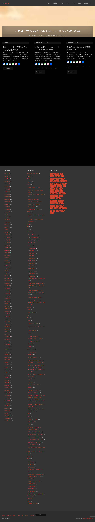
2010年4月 (7, 405)
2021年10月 (7, 186)
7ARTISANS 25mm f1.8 (33, 357)
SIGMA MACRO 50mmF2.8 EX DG (36, 447)
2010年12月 (7, 385)
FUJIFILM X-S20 (32, 261)
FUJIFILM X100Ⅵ (32, 276)
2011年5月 (6, 372)
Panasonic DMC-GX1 (33, 390)
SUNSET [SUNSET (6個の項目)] (52, 188)
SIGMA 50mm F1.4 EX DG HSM (35, 439)
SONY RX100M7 (32, 491)
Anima (84, 518)
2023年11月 (7, 178)
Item (28, 318)
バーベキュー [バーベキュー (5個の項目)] (53, 200)
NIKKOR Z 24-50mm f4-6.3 (35, 338)
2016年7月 (7, 242)
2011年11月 (7, 357)
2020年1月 (7, 199)
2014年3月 (7, 298)
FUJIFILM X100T (32, 273)
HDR (28, 315)
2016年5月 (7, 247)
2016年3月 (7, 250)
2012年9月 (7, 344)
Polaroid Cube (32, 352)
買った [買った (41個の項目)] (52, 213)
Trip (28, 501)
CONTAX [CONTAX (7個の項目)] (57, 176)
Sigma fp (5, 64)
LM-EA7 (69, 64)
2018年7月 (7, 217)
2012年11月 (7, 339)
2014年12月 (7, 278)
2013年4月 (7, 326)
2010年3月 (7, 408)
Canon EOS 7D (32, 206)
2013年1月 (6, 334)
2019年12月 (7, 201)
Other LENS (30, 354)
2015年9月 (7, 255)
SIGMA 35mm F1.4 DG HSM (35, 437)
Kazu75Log (5, 3)
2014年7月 (7, 291)
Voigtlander (47, 90)
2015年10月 (7, 252)
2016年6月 (7, 245)
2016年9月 (7, 237)
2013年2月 (7, 331)
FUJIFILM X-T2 (31, 266)
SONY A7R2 (31, 462)
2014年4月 (7, 296)
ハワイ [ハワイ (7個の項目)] (58, 198)
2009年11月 (7, 418)
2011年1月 (6, 382)
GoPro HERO (31, 312)
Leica (28, 320)
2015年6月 (7, 263)
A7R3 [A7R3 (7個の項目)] (51, 173)
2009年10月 (7, 421)
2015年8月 (7, 257)
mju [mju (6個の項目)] (51, 183)
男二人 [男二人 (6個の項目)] (62, 210)
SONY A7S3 (31, 467)
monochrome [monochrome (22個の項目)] (57, 183)
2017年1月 (6, 229)
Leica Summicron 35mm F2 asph (36, 326)
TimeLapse (30, 498)
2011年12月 (7, 354)
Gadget (29, 307)
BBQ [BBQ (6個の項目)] (61, 173)
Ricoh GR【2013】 (33, 419)
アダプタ (45, 64)
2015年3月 (7, 270)
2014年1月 (7, 303)
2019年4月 (7, 206)
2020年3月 (7, 194)
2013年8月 (7, 316)
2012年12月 (7, 336)
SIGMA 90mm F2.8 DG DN (34, 442)
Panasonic (30, 387)
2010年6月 (7, 400)
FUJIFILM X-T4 (31, 268)
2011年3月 (6, 377)
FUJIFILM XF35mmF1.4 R (34, 300)
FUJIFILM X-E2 (31, 250)
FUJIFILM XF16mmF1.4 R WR (35, 290)
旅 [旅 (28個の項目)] (51, 210)
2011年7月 (6, 367)
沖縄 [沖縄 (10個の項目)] (58, 210)
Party (28, 413)
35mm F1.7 (71, 88)
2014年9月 (7, 286)
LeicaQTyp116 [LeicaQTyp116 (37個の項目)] (63, 181)
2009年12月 (7, 415)
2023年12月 (7, 176)
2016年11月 (7, 232)
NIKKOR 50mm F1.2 (33, 336)
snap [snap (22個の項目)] (64, 186)
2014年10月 (7, 283)
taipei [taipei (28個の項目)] (61, 188)
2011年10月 (7, 359)
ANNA (28, 176)
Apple (28, 178)
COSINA (34, 35)
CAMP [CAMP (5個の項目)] (51, 176)
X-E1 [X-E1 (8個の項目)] (57, 191)
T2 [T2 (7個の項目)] (57, 188)
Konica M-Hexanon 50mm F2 (35, 360)
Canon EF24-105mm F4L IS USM (36, 194)
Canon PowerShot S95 (34, 209)
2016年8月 (7, 240)
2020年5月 (7, 189)
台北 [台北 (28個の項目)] (62, 205)
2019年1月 (7, 214)
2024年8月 (7, 173)
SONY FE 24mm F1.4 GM (34, 481)
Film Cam (29, 231)
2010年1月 (7, 413)
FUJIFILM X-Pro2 (32, 258)
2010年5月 (7, 403)
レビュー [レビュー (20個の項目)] (52, 205)
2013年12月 (7, 306)
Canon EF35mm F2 (33, 199)
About (27, 515)
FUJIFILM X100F (32, 271)
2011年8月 (7, 364)
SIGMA (28, 424)
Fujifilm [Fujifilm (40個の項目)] (52, 178)
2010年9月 (7, 393)
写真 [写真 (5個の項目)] (58, 205)
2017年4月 (7, 222)
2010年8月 (7, 395)
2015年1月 (6, 275)
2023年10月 (7, 181)
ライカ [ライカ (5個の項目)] (61, 203)
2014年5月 (7, 293)
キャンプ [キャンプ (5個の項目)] (52, 198)
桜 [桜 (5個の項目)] (54, 210)
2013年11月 (7, 308)
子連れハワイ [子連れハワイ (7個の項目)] (63, 208)
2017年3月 (7, 224)
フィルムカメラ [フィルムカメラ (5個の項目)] (54, 203)
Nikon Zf (30, 346)
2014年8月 (7, 288)
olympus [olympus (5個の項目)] (59, 186)
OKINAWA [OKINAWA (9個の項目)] (52, 186)
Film (28, 229)
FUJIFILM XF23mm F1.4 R (34, 297)
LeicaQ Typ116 (32, 330)
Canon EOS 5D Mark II (34, 204)
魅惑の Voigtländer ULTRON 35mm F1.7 (79, 70)
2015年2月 (7, 273)
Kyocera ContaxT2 (33, 237)
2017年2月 (7, 227)
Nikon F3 (30, 344)
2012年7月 (7, 349)
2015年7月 (7, 260)
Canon (29, 184)
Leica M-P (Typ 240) (33, 323)
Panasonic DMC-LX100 (34, 393)
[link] (90, 3)
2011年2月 (6, 380)
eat (28, 226)
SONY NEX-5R (31, 486)
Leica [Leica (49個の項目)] (51, 181)
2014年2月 (7, 301)
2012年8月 (7, 347)
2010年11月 (7, 387)
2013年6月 (7, 321)
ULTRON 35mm (39, 90)
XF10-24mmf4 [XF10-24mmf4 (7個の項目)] (53, 193)
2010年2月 (7, 410)
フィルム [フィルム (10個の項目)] (61, 200)
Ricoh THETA (31, 421)
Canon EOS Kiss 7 (32, 235)
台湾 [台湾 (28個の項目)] (51, 208)
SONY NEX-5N (31, 483)
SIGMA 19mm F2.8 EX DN (34, 432)
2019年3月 (7, 209)
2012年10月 (7, 342)
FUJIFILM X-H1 (31, 255)
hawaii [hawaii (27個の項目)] (57, 178)
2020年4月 (7, 191)
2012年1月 (6, 352)
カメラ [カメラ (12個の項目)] (60, 195)
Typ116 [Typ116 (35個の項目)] (52, 191)
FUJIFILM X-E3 (38, 64)
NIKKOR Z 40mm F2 (33, 341)
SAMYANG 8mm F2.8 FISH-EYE (36, 362)
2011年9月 (7, 362)
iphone (30, 182)
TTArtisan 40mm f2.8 (32, 503)
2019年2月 (7, 212)
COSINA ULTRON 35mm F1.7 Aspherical (14, 62)
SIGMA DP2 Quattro (33, 444)
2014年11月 (7, 280)
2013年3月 (7, 329)
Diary (28, 224)
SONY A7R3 (75, 64)
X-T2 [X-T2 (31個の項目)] (61, 191)
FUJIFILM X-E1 (31, 248)
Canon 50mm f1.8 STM (34, 187)
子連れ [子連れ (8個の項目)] (56, 208)
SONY (28, 459)
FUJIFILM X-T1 (31, 263)
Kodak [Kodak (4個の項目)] (62, 178)
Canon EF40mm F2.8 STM (34, 201)
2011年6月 (7, 370)
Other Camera (31, 349)
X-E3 (52, 90)
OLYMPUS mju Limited (33, 240)
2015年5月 (7, 265)
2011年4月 (7, 375)
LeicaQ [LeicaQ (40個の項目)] (56, 181)
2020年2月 (7, 196)
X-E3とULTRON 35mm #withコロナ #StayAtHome (47, 70)
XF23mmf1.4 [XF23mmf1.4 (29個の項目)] (62, 193)
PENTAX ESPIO (32, 242)
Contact (33, 515)
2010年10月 (7, 390)
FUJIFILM (29, 245)
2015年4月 (7, 268)
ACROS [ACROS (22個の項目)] (56, 173)
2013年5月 (7, 324)
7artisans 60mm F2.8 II (32, 173)
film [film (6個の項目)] (62, 176)
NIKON (28, 333)
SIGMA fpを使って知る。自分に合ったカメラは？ (15, 70)
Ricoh (28, 416)
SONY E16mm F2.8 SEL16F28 (35, 474)
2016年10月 (7, 235)
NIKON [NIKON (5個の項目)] (64, 183)
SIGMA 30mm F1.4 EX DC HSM (35, 434)
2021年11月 (7, 184)
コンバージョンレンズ (33, 384)
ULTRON (77, 88)
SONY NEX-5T (31, 489)
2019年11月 (7, 204)
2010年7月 (7, 398)
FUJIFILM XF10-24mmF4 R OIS (35, 283)
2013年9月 (7, 314)
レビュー (56, 90)
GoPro (28, 309)
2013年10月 (7, 311)
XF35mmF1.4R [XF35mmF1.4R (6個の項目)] (53, 195)
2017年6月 (7, 219)
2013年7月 (7, 319)
